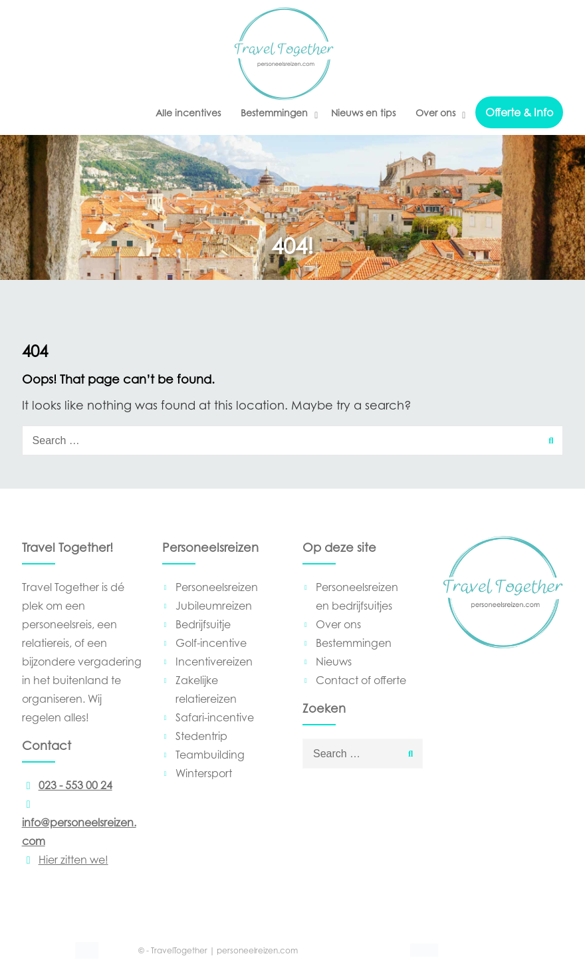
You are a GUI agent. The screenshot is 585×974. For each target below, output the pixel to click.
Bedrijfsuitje (203, 624)
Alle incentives (188, 112)
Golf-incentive (211, 643)
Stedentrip (201, 736)
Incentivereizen (214, 661)
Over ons (435, 112)
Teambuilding (210, 754)
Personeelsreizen (217, 587)
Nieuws (334, 661)
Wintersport (204, 773)
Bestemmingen (274, 112)
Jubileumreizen (214, 605)
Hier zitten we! (65, 859)
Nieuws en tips (363, 112)
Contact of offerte (361, 680)
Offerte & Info (519, 112)
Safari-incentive (215, 717)
